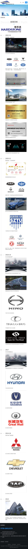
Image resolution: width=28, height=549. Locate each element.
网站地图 (14, 544)
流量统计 (9, 544)
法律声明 (18, 544)
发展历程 (3, 17)
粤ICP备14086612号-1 (14, 547)
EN (23, 2)
